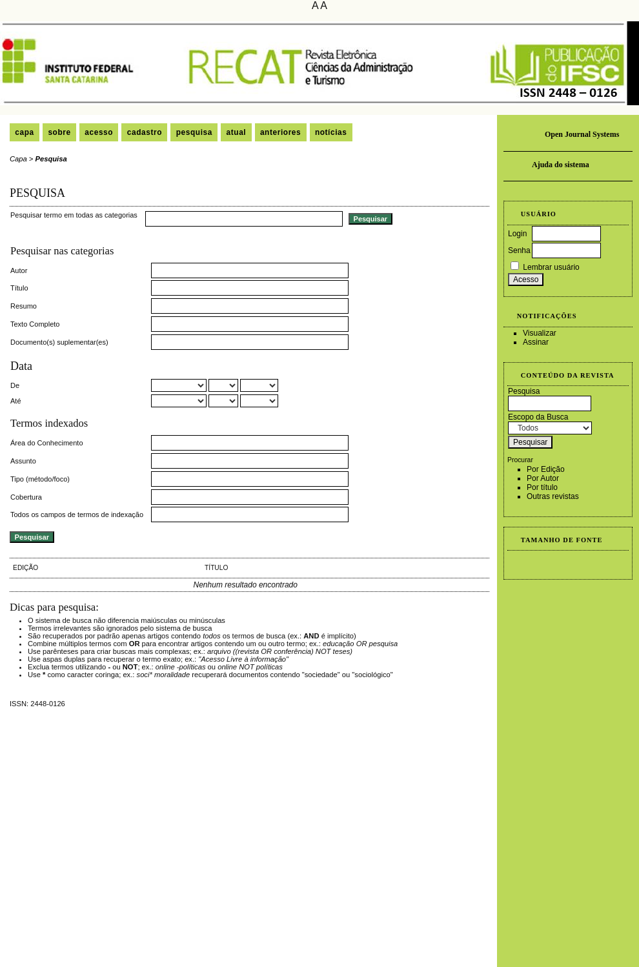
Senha (519, 250)
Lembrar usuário (551, 267)
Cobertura (26, 497)
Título (19, 288)
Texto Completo (34, 324)
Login (517, 233)
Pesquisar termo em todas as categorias (73, 215)
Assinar (536, 342)
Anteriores (280, 132)
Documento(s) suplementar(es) (59, 342)
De (14, 385)
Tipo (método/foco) (40, 479)
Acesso (99, 132)
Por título (542, 487)
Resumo (23, 306)
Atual (237, 132)
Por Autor (543, 478)
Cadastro (144, 132)
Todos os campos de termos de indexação (76, 514)
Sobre (59, 132)
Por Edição (546, 469)
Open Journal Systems (582, 134)
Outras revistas (553, 496)
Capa (24, 132)
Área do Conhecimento (46, 443)
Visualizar (539, 333)
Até (15, 401)
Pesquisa (194, 132)
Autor (18, 270)
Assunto (23, 461)
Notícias (331, 132)
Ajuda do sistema (560, 164)
